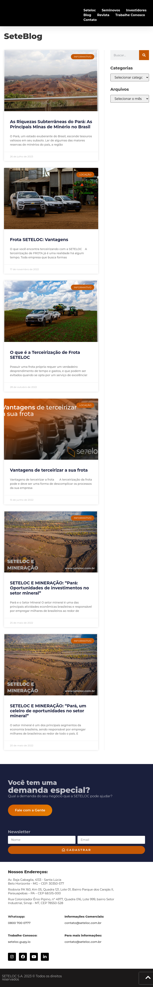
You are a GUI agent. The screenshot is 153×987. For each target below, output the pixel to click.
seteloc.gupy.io (19, 942)
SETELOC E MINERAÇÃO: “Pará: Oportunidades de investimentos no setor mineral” (49, 587)
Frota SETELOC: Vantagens (39, 239)
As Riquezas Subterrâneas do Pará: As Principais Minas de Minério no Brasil (51, 124)
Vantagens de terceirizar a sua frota (49, 470)
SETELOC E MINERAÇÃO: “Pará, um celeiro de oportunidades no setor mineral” (48, 710)
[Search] (144, 55)
